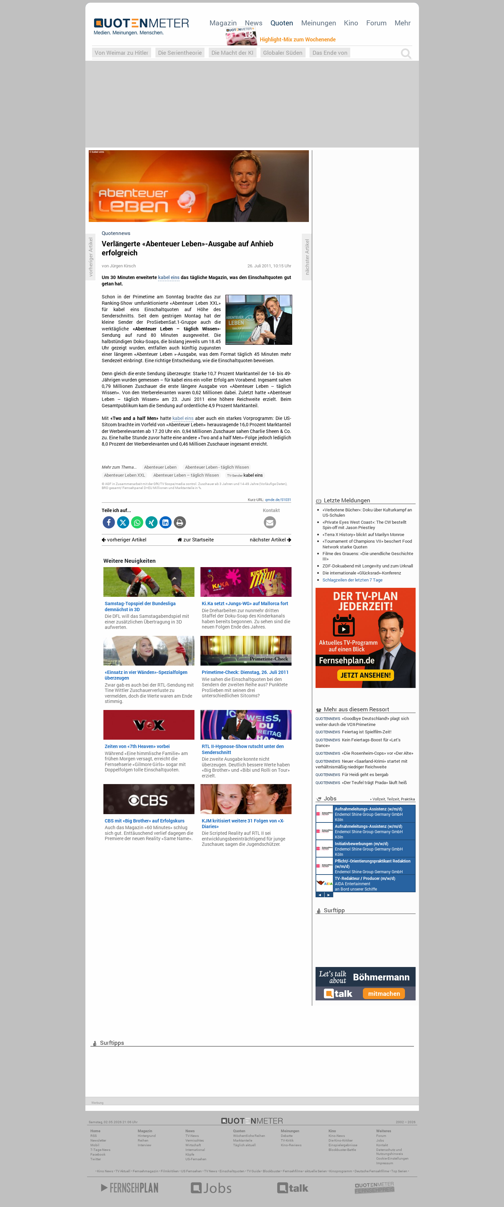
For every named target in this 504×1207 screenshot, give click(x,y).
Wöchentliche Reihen (249, 1136)
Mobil (94, 1145)
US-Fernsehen (195, 1159)
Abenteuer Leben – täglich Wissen (186, 475)
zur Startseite (195, 539)
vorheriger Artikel (124, 539)
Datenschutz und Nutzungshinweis (389, 1152)
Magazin (223, 22)
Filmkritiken (170, 1171)
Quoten (282, 22)
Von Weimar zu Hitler (121, 52)
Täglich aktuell (244, 1145)
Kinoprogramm (340, 1171)
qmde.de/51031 (278, 499)
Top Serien (399, 1171)
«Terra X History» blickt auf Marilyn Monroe (363, 534)
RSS (93, 1136)
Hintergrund (147, 1136)
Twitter (95, 1159)
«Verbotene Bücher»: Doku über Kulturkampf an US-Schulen (367, 512)
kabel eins (168, 277)
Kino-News (337, 1136)
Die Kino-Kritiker (341, 1140)
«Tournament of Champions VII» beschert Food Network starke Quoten (367, 543)
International (195, 1150)
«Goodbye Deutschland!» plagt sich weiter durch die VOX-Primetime (362, 721)
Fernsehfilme (293, 1171)
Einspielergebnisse (343, 1145)
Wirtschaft (193, 1145)
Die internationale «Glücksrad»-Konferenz (362, 573)
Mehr (403, 22)
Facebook (97, 1154)
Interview (144, 1145)
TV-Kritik (287, 1140)
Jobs (380, 1140)
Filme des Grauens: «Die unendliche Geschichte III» (368, 556)
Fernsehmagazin (145, 1171)
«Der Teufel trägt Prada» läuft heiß (361, 782)
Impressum (384, 1163)
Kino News (105, 1171)
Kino (351, 22)
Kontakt (382, 1145)
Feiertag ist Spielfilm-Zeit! (354, 732)
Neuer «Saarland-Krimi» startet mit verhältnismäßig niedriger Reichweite (362, 763)
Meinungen (318, 22)
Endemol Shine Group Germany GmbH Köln (359, 813)
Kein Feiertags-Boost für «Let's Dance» (358, 742)
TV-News (192, 1136)
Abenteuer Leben (160, 467)
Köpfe (189, 1154)
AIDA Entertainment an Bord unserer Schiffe (355, 883)
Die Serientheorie (180, 52)
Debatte (287, 1136)
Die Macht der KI (232, 52)
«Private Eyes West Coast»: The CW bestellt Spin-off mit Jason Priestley (365, 524)
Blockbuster (272, 1171)
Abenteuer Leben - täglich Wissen (217, 467)
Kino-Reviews (291, 1145)
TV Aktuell (122, 1171)
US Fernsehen (191, 1171)
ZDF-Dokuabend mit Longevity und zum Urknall (368, 566)
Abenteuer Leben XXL (124, 475)
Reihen (143, 1140)
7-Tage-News (100, 1150)
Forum (376, 22)
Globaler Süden (283, 52)
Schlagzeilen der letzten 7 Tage (353, 580)
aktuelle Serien (316, 1171)
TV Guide (254, 1171)
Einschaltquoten (231, 1171)
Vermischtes (194, 1140)
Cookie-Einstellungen (392, 1158)
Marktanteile (242, 1140)
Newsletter (98, 1140)
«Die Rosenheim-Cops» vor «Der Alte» (365, 753)
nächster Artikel (270, 539)
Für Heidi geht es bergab (352, 774)
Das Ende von (330, 52)
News (254, 22)
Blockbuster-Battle (342, 1150)
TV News (210, 1171)
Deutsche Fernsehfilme (372, 1171)
